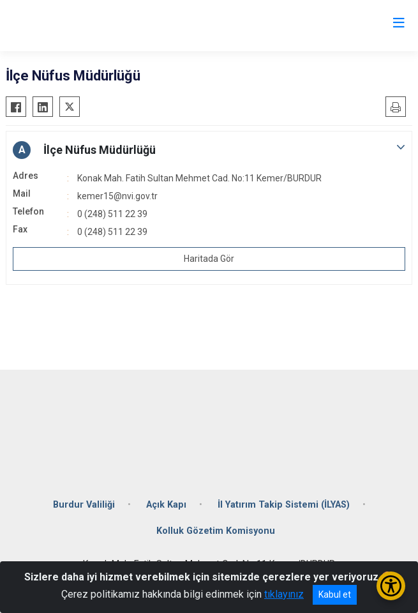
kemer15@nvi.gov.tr (117, 196)
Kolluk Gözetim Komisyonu (215, 531)
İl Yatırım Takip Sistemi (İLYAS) (284, 504)
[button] (209, 150)
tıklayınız (284, 594)
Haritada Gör (209, 259)
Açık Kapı (166, 504)
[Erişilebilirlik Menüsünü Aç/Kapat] (391, 585)
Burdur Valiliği (84, 504)
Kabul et (334, 594)
